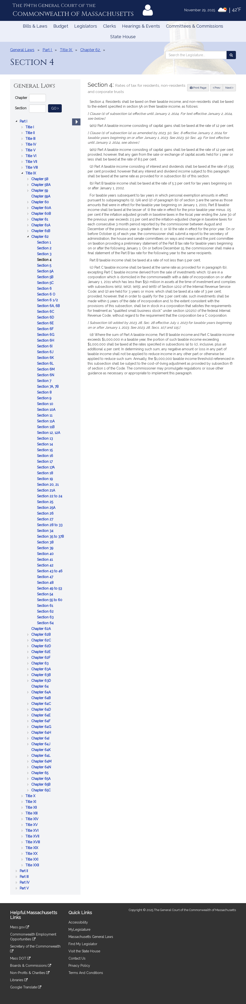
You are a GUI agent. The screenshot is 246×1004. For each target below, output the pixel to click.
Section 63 (46, 617)
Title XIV (32, 819)
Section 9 (44, 398)
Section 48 (46, 582)
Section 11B (46, 427)
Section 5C (46, 283)
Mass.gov (19, 927)
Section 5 (44, 265)
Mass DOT (20, 958)
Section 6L (46, 363)
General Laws (22, 50)
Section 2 (44, 248)
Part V (25, 888)
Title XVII (32, 836)
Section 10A (46, 410)
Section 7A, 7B (48, 386)
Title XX (31, 853)
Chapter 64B (41, 698)
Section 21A (46, 490)
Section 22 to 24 (50, 496)
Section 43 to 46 (50, 571)
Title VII (31, 162)
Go (56, 108)
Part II (24, 871)
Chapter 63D (41, 681)
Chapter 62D (41, 646)
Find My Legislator (82, 944)
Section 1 (44, 242)
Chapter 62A (41, 629)
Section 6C (46, 311)
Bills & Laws (35, 26)
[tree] (45, 504)
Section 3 (44, 254)
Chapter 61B (41, 231)
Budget (60, 26)
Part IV (25, 882)
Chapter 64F (41, 721)
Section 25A (46, 508)
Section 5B (45, 277)
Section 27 (45, 519)
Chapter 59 (40, 190)
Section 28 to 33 (50, 525)
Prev (218, 87)
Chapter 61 (40, 219)
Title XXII (32, 865)
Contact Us (77, 958)
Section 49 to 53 (50, 588)
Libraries (19, 980)
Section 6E (46, 323)
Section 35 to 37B (51, 536)
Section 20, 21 (48, 484)
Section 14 (45, 444)
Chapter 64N (41, 767)
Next (229, 87)
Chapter (21, 98)
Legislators (85, 26)
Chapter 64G (41, 727)
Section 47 (45, 577)
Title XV (32, 825)
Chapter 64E (41, 715)
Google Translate (25, 987)
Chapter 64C (41, 704)
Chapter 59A (41, 196)
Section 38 (46, 542)
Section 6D (46, 317)
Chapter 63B (41, 675)
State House (123, 36)
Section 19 (45, 479)
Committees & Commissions (194, 26)
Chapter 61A (41, 225)
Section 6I (45, 346)
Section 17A (46, 467)
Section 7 (44, 381)
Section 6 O (46, 294)
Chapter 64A (41, 692)
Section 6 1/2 (48, 300)
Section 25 (45, 502)
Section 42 (45, 565)
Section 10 (45, 404)
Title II (30, 133)
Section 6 (45, 288)
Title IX (31, 173)
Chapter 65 (40, 773)
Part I (24, 121)
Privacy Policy (79, 965)
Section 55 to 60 (50, 600)
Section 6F (46, 329)
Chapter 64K (41, 750)
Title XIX (32, 848)
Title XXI (32, 859)
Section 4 (44, 260)
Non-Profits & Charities (29, 973)
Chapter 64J (41, 744)
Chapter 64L (41, 755)
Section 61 (45, 606)
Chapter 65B (41, 784)
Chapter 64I (40, 738)
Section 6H (46, 340)
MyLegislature (79, 929)
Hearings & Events (141, 26)
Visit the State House (84, 951)
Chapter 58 (40, 179)
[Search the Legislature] (231, 55)
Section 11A (46, 421)
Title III (30, 139)
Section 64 (46, 623)
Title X (30, 796)
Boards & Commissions (30, 965)
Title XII (31, 807)
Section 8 (45, 392)
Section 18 (45, 473)
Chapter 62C (41, 640)
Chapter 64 (40, 686)
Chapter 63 (40, 663)
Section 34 (45, 531)
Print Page (198, 87)
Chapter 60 (40, 202)
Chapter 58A (41, 185)
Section (20, 108)
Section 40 (46, 554)
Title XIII (31, 813)
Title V (31, 150)
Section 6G (46, 335)
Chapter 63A (41, 669)
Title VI (31, 156)
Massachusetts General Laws (90, 937)
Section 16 (45, 456)
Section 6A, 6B (49, 306)
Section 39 (45, 548)
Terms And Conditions (85, 973)
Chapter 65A (41, 779)
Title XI (31, 802)
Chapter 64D (41, 709)
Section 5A (45, 271)
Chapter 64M (41, 761)
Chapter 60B (41, 213)
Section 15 (45, 450)
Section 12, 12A (49, 433)
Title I (30, 127)
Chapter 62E (41, 652)
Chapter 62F (41, 657)
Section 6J (45, 352)
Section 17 (45, 461)
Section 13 (45, 438)
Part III (25, 877)
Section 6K (46, 358)
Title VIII (32, 167)
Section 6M (46, 369)
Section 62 (46, 611)
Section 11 (45, 415)
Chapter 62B (41, 634)
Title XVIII (33, 842)
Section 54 (45, 594)
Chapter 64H (41, 732)
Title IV (31, 144)
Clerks (109, 26)
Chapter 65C (41, 790)
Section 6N (46, 375)
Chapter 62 (40, 237)
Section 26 (46, 513)
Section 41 (45, 559)
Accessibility (78, 922)
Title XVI (32, 830)
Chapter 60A (41, 208)
